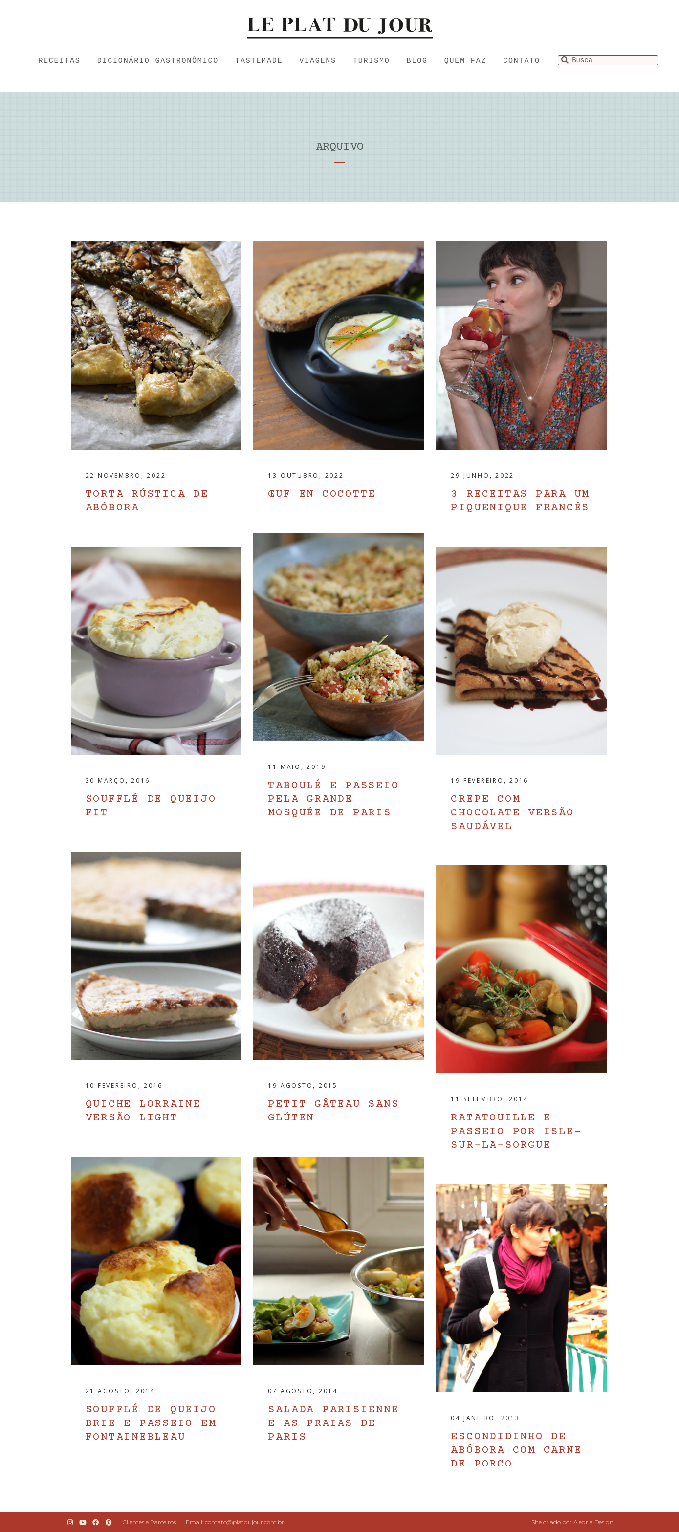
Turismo (371, 61)
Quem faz (465, 61)
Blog (417, 61)
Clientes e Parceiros (149, 1522)
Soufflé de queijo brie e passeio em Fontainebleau (151, 1424)
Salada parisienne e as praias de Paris (333, 1424)
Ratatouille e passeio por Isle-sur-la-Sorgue (516, 1132)
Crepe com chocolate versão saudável (512, 813)
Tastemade (259, 61)
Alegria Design (593, 1522)
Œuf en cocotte (322, 494)
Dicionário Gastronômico (158, 61)
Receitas (59, 61)
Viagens (317, 61)
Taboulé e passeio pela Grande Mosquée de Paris (333, 799)
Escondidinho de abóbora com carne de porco (516, 1450)
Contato (521, 61)
